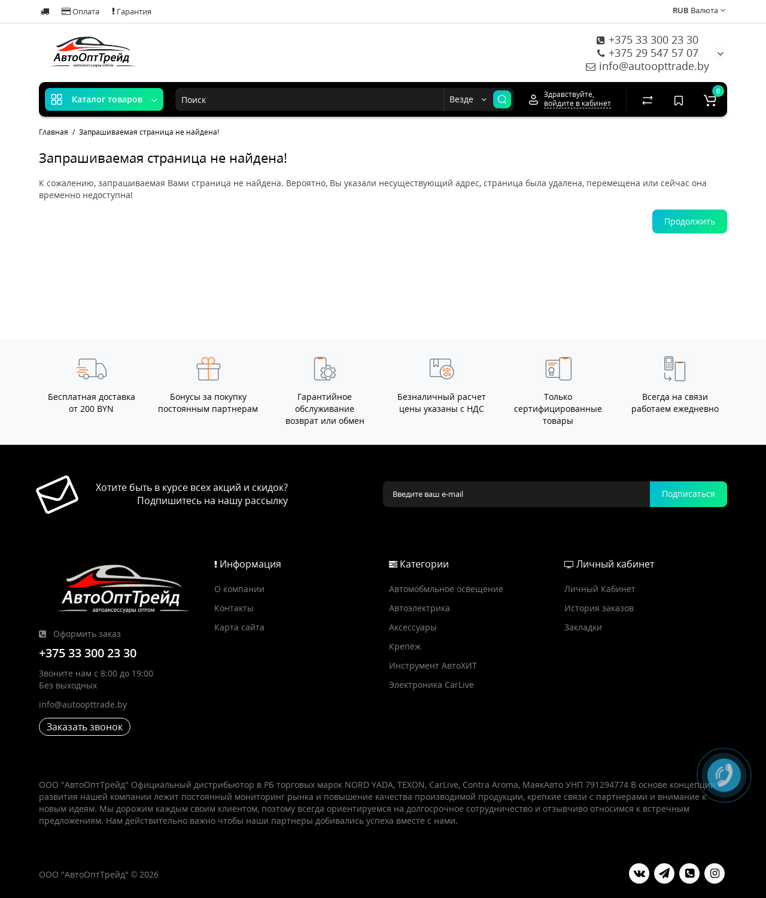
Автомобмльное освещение (446, 588)
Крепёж (405, 646)
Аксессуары (413, 627)
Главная (53, 132)
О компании (239, 588)
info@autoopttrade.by (647, 66)
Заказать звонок (85, 726)
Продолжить (689, 221)
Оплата (80, 11)
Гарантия (131, 11)
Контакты (234, 608)
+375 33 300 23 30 (647, 39)
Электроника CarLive (431, 684)
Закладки (583, 627)
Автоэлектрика (419, 608)
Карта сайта (239, 627)
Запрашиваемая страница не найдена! (149, 132)
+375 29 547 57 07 (647, 52)
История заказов (599, 608)
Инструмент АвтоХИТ (433, 665)
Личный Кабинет (600, 588)
